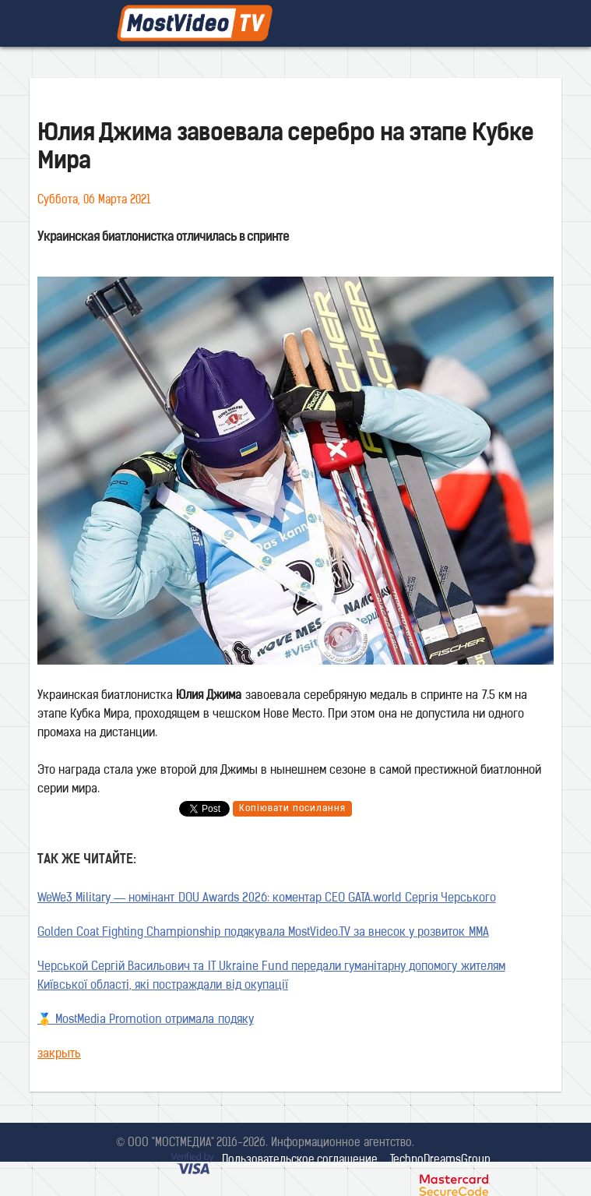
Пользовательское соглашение (300, 1160)
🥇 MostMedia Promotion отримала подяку (145, 1020)
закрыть (59, 1054)
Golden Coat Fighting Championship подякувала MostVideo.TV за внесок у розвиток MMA (263, 933)
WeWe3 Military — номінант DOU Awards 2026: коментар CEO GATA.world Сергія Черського (266, 899)
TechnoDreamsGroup (440, 1160)
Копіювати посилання (292, 808)
